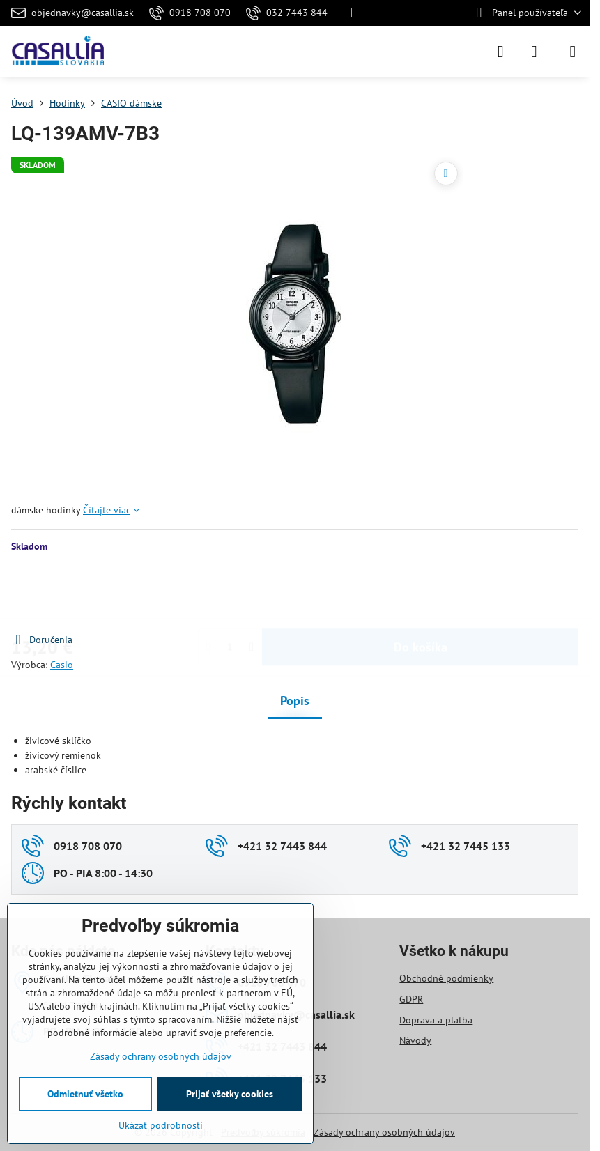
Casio (61, 664)
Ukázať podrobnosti (160, 1125)
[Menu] (573, 51)
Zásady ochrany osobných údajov (384, 1132)
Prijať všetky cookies (229, 1094)
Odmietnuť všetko (85, 1094)
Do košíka (420, 593)
